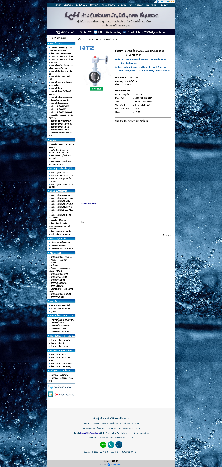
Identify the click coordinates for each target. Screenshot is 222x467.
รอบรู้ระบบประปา (136, 5)
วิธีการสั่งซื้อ (95, 5)
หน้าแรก (57, 5)
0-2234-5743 (119, 428)
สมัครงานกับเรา (152, 5)
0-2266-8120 (91, 428)
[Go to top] (167, 235)
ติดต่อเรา (164, 5)
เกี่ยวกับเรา (68, 5)
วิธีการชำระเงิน (108, 5)
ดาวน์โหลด (121, 5)
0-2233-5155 (107, 428)
